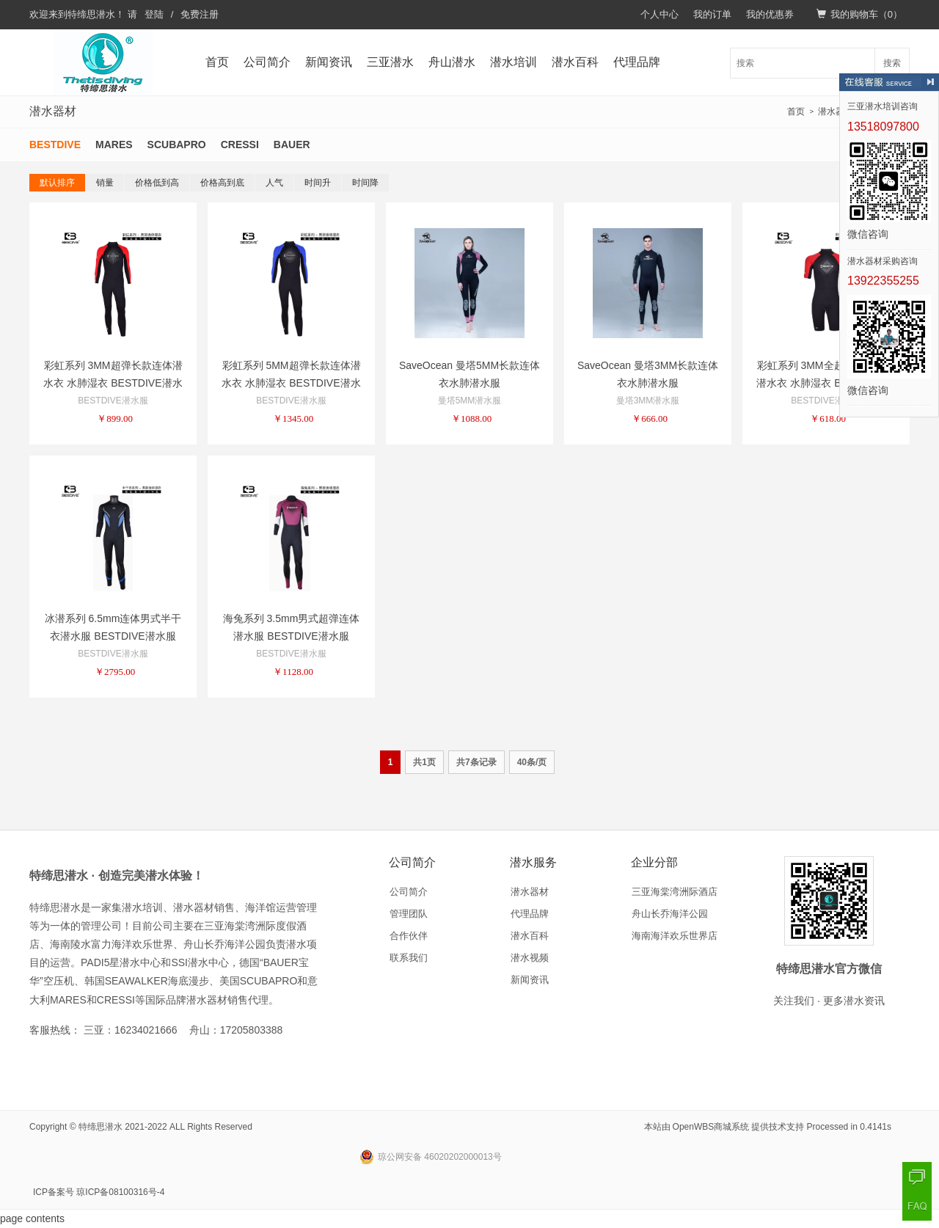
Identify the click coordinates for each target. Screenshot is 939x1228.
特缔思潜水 (91, 14)
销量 (105, 183)
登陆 (154, 14)
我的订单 (712, 14)
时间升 (317, 183)
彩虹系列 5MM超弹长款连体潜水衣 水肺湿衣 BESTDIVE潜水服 (291, 382)
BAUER (292, 144)
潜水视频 (530, 957)
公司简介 (267, 62)
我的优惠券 (770, 14)
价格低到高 (157, 183)
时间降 (365, 183)
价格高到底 (222, 183)
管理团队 (409, 913)
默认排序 (57, 183)
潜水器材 (835, 111)
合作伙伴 (409, 935)
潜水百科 (575, 62)
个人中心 (659, 14)
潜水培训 (513, 62)
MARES (114, 144)
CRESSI (240, 144)
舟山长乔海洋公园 (670, 913)
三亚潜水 (390, 62)
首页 (217, 62)
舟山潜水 (451, 62)
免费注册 (199, 14)
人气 (274, 183)
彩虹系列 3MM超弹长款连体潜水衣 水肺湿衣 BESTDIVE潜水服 (112, 382)
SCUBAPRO (176, 144)
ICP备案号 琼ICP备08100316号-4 (98, 1192)
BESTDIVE (55, 144)
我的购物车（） (859, 14)
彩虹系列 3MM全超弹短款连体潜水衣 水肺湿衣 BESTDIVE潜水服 (825, 382)
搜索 (892, 63)
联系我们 (409, 957)
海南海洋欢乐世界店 (674, 935)
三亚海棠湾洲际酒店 (674, 891)
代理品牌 (636, 62)
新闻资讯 (328, 62)
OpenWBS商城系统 (711, 1127)
